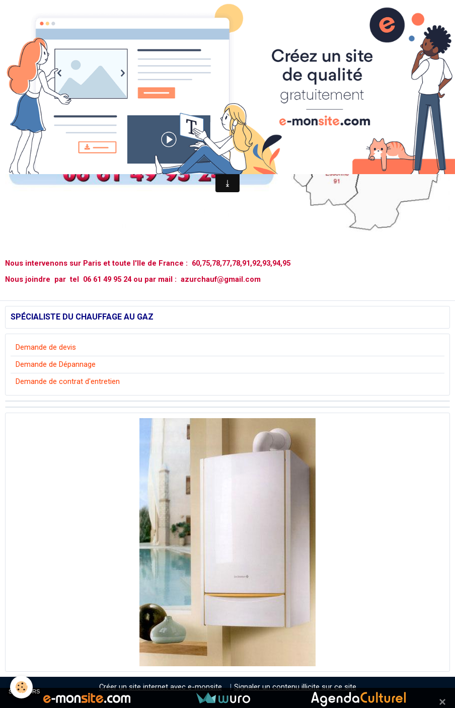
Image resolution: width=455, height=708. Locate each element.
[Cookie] (21, 687)
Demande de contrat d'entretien (68, 381)
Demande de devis (46, 347)
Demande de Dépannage (56, 364)
